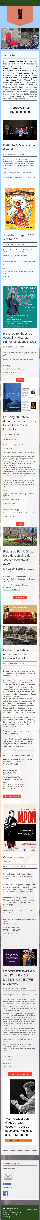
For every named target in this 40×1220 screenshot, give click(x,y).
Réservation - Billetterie (12, 796)
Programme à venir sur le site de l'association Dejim (19, 261)
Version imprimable (11, 1208)
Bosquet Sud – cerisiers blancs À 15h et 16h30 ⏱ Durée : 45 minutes (15, 587)
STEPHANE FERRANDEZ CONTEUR (19, 1140)
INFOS (20, 380)
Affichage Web (32, 1210)
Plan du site (7, 1210)
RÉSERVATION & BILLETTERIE (19, 1074)
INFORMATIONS (20, 597)
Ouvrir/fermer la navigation (20, 3)
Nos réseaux (7, 1187)
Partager (7, 1184)
